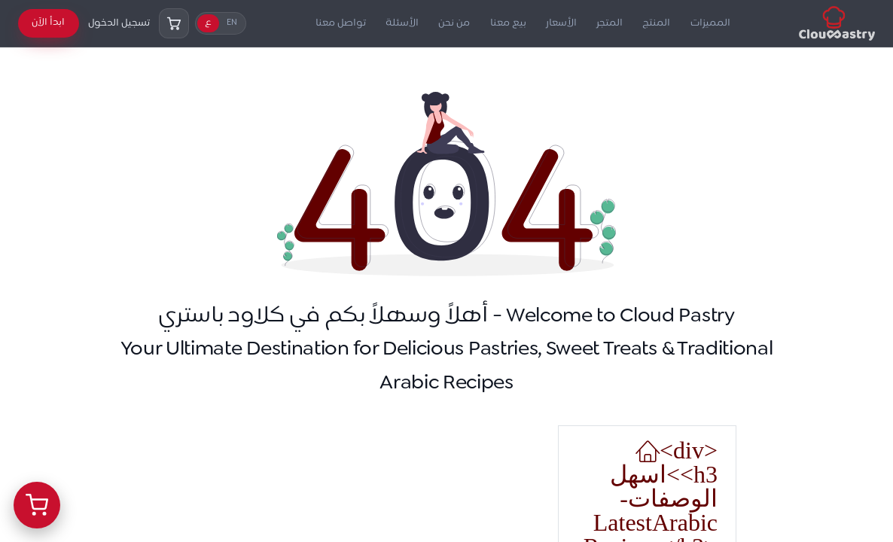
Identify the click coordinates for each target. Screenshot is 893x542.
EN (232, 23)
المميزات (710, 23)
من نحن (454, 23)
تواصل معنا (340, 23)
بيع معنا (508, 23)
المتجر (609, 23)
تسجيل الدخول (119, 23)
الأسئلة (402, 23)
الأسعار (561, 23)
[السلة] (174, 23)
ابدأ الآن (48, 22)
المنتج (656, 23)
